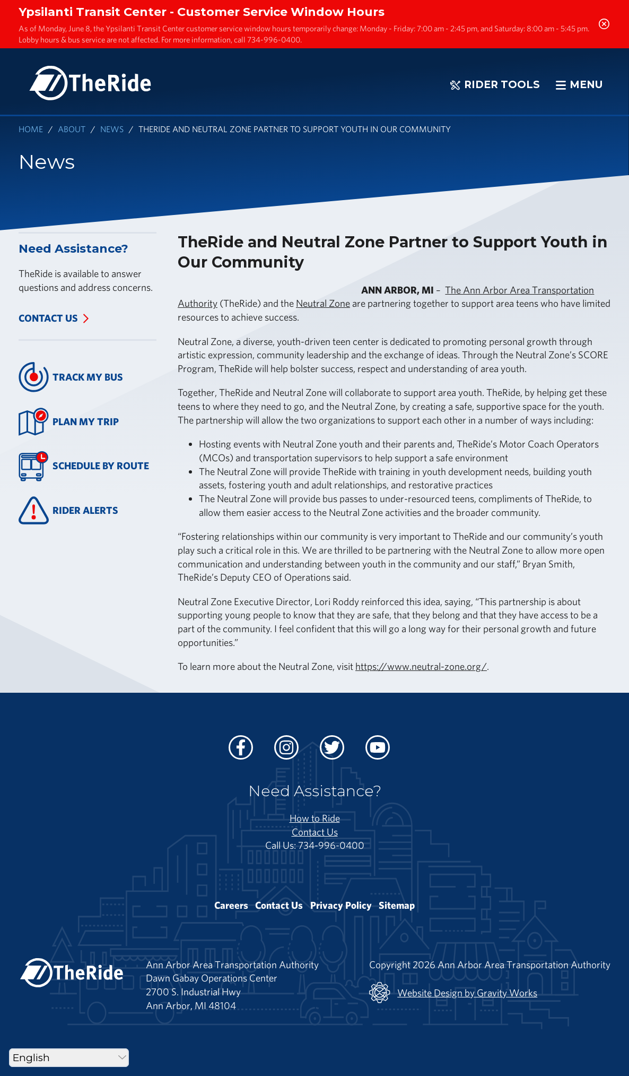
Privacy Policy (341, 905)
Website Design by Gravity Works (453, 992)
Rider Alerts (68, 510)
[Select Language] (69, 1057)
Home (31, 129)
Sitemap (397, 905)
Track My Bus (71, 377)
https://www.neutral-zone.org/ (421, 666)
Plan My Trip (69, 422)
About (71, 129)
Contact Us (48, 318)
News (112, 129)
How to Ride (315, 818)
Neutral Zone (323, 303)
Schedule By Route (84, 466)
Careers (231, 905)
